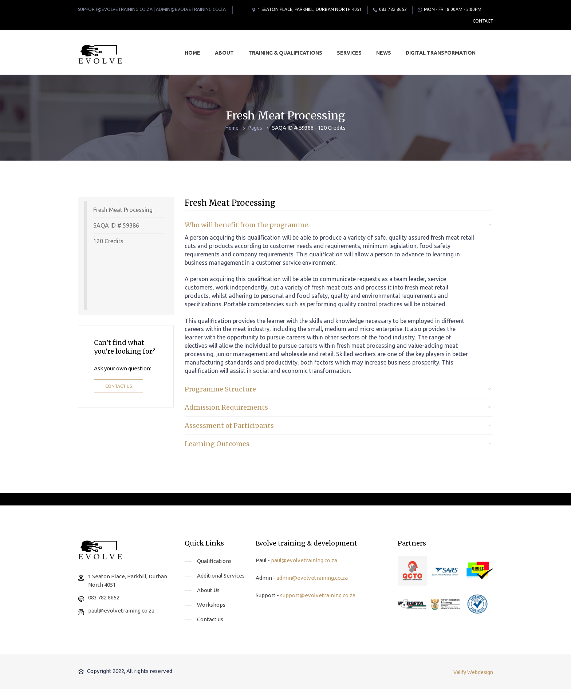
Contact (483, 21)
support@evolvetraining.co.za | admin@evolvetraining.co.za (152, 9)
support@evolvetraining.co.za (317, 595)
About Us (208, 590)
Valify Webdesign (473, 672)
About (224, 53)
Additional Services (221, 575)
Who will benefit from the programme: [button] (247, 225)
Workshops (211, 605)
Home (192, 53)
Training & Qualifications (285, 53)
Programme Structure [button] (220, 389)
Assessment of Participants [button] (229, 425)
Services (349, 53)
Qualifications (214, 561)
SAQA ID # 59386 (116, 225)
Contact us (118, 386)
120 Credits (108, 241)
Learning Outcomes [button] (217, 444)
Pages (255, 128)
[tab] (339, 225)
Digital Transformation (441, 53)
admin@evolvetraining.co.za (312, 578)
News (383, 53)
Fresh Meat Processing (123, 209)
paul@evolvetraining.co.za (121, 610)
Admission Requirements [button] (226, 407)
